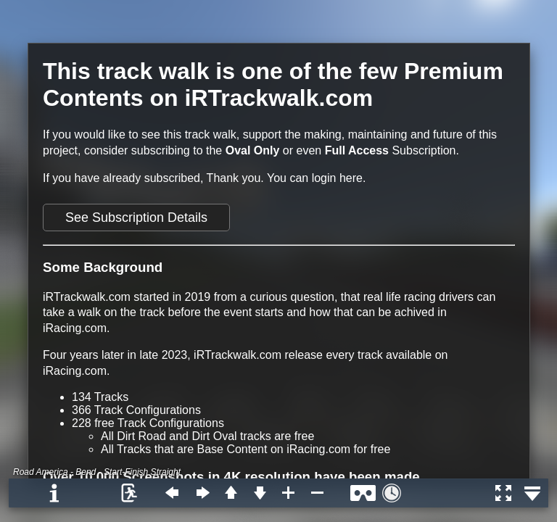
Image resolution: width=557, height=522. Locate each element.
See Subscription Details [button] (136, 217)
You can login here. (316, 178)
